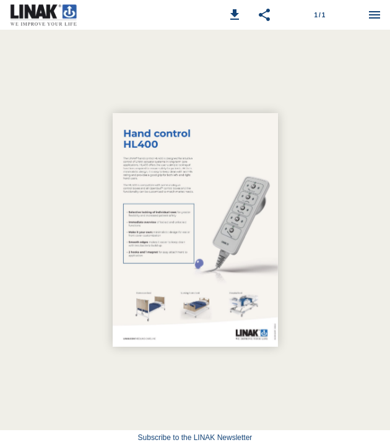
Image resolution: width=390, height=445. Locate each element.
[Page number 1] (319, 15)
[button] (234, 15)
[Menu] (374, 15)
